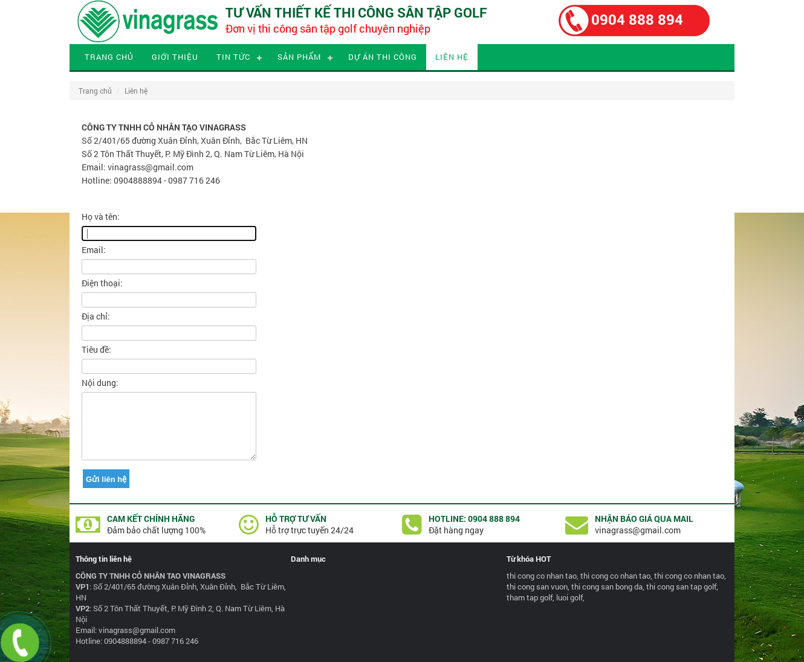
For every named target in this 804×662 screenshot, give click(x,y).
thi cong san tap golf (681, 586)
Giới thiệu (175, 56)
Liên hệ (451, 56)
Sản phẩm (299, 56)
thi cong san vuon (537, 586)
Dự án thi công (382, 56)
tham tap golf (530, 597)
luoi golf (569, 597)
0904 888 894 (637, 19)
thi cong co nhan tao (542, 575)
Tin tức (233, 56)
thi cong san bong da (607, 586)
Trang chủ (109, 56)
